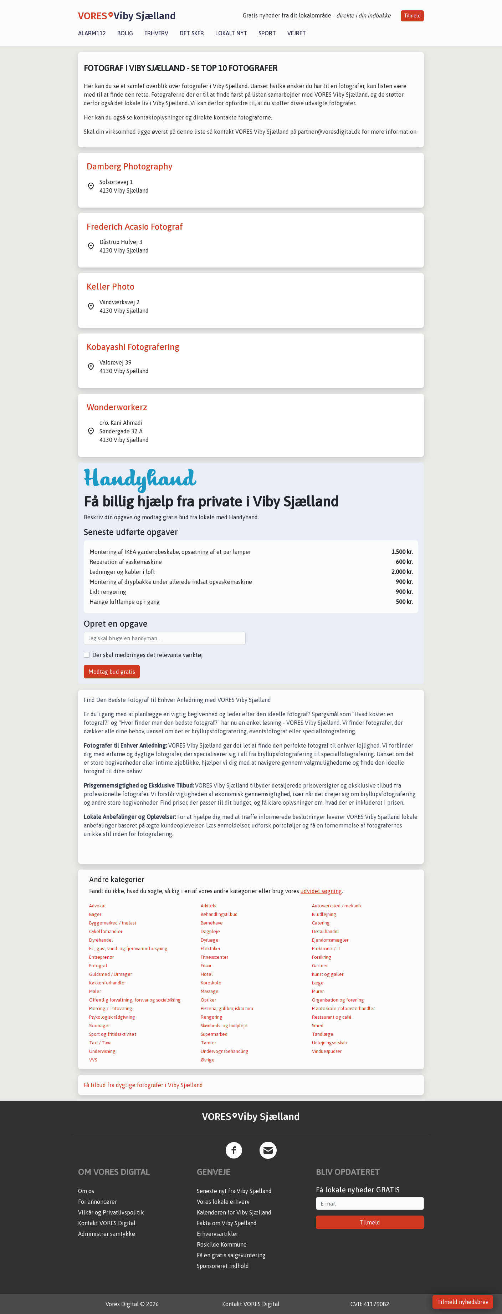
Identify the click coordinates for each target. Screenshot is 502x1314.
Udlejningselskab (329, 1042)
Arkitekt (209, 905)
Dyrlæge (210, 940)
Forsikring (321, 957)
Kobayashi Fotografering (133, 347)
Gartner (320, 965)
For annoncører (97, 1201)
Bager (95, 914)
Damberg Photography (130, 166)
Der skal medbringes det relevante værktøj (147, 655)
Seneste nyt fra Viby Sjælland (234, 1191)
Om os (86, 1191)
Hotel (207, 974)
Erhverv (156, 33)
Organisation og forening (338, 1000)
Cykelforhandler (105, 931)
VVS (93, 1060)
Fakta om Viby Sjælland (227, 1223)
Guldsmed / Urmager (110, 974)
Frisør (206, 965)
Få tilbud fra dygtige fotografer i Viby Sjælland (143, 1085)
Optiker (208, 1000)
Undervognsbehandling (225, 1051)
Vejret (296, 33)
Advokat (97, 905)
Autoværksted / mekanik (337, 905)
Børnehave (212, 923)
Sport (267, 33)
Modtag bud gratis (111, 671)
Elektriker (210, 948)
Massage (210, 991)
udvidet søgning (321, 891)
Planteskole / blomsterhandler (343, 1008)
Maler (95, 991)
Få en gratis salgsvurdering (231, 1255)
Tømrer (208, 1042)
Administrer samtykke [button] (106, 1234)
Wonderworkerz (117, 407)
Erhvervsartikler (217, 1234)
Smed (317, 1025)
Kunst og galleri (328, 974)
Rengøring (211, 1017)
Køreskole (211, 983)
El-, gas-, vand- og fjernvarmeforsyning (128, 948)
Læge (318, 983)
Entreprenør (101, 957)
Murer (318, 991)
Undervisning (102, 1051)
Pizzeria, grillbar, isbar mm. (227, 1008)
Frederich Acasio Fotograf (135, 226)
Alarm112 (92, 33)
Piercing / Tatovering (110, 1008)
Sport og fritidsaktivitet (112, 1034)
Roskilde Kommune (222, 1244)
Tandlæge (322, 1034)
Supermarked (214, 1034)
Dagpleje (210, 931)
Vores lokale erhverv (223, 1201)
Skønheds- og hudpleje (224, 1025)
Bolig (125, 33)
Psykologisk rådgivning (112, 1017)
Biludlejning (324, 914)
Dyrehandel (101, 940)
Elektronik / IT (326, 948)
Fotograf (98, 965)
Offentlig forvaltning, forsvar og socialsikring (135, 1000)
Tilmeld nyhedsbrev (462, 1302)
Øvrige (208, 1060)
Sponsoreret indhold (223, 1266)
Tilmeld (412, 16)
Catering (321, 923)
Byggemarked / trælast (112, 923)
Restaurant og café (332, 1017)
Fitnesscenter (214, 957)
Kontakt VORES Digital (106, 1223)
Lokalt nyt (231, 33)
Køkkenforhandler (107, 983)
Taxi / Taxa (100, 1042)
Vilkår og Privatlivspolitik (111, 1212)
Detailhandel (325, 931)
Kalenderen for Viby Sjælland (234, 1212)
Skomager (99, 1025)
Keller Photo (110, 286)
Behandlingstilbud (219, 914)
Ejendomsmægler (330, 940)
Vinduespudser (327, 1051)
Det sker (192, 33)
